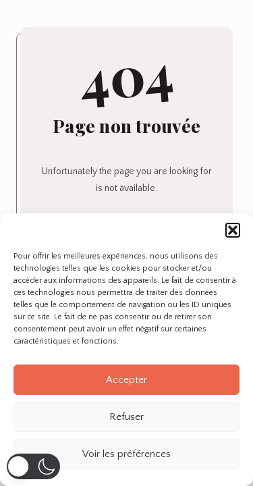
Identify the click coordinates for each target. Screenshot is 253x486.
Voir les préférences (126, 454)
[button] (233, 230)
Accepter (126, 379)
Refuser (126, 417)
